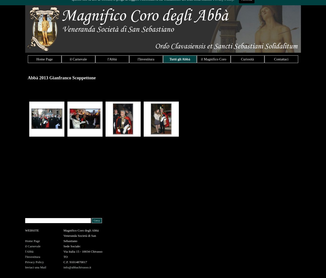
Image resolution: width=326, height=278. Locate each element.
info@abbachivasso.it (77, 267)
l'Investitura (146, 59)
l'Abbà (112, 59)
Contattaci (281, 59)
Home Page (44, 59)
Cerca (97, 220)
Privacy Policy (34, 262)
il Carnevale (78, 59)
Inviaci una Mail (35, 267)
